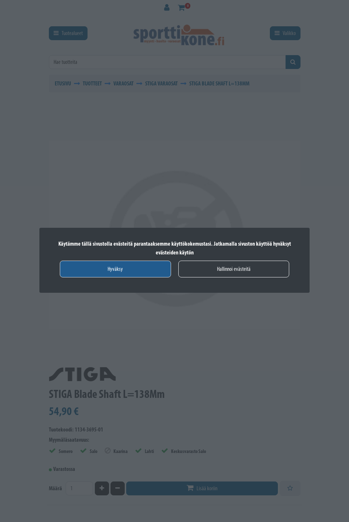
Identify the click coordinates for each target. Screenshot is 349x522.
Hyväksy (115, 268)
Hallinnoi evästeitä (234, 268)
